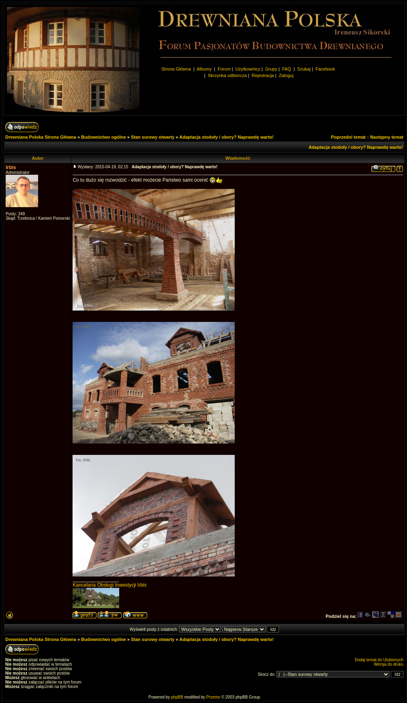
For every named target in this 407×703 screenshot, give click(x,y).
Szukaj (304, 68)
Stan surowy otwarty (153, 137)
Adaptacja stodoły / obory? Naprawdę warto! (226, 137)
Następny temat (386, 137)
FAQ (286, 68)
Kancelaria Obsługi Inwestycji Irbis (109, 585)
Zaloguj (286, 75)
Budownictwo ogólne (103, 137)
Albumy (205, 68)
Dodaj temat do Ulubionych (379, 660)
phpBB (177, 697)
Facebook (325, 68)
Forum (224, 68)
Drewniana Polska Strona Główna (40, 137)
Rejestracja (263, 75)
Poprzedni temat (348, 137)
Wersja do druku (388, 664)
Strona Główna (176, 68)
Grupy (271, 68)
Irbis (11, 167)
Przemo (213, 697)
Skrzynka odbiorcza (227, 75)
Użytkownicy (248, 68)
